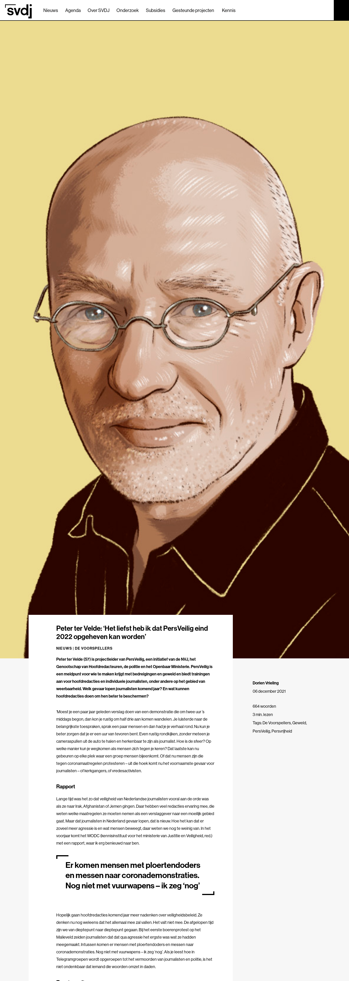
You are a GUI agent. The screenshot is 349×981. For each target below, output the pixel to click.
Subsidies (155, 10)
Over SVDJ (98, 10)
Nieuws (50, 10)
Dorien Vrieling (266, 683)
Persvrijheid (282, 731)
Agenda (73, 10)
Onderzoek (127, 10)
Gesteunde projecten (193, 10)
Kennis (229, 10)
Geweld (299, 722)
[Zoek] (326, 10)
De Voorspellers (93, 648)
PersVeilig (261, 731)
